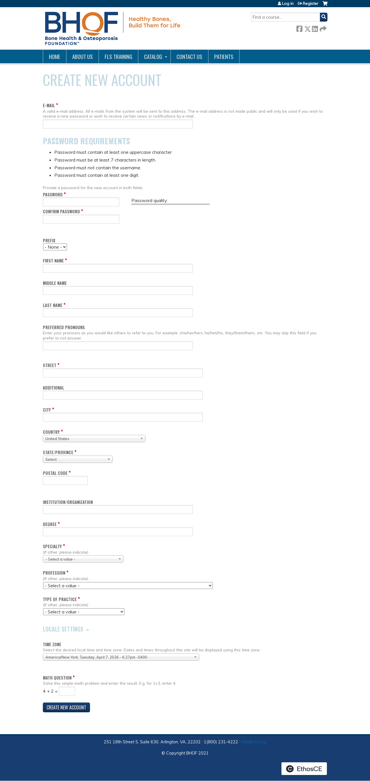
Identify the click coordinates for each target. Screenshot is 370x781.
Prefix (49, 240)
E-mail (49, 105)
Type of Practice (60, 599)
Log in (288, 3)
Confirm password (61, 211)
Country (51, 432)
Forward (322, 27)
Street (49, 365)
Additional (53, 388)
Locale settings (63, 629)
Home (54, 56)
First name (53, 261)
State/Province (58, 452)
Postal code (55, 473)
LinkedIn (315, 27)
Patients (223, 56)
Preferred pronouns (64, 327)
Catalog (153, 56)
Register (310, 3)
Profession (54, 573)
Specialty (52, 546)
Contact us (189, 56)
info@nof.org (253, 741)
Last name (52, 305)
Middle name (55, 283)
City (47, 410)
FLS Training (118, 56)
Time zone (52, 644)
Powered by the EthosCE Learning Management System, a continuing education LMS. (304, 769)
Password (53, 194)
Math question (57, 678)
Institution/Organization (68, 502)
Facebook (299, 27)
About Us (82, 56)
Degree (50, 524)
